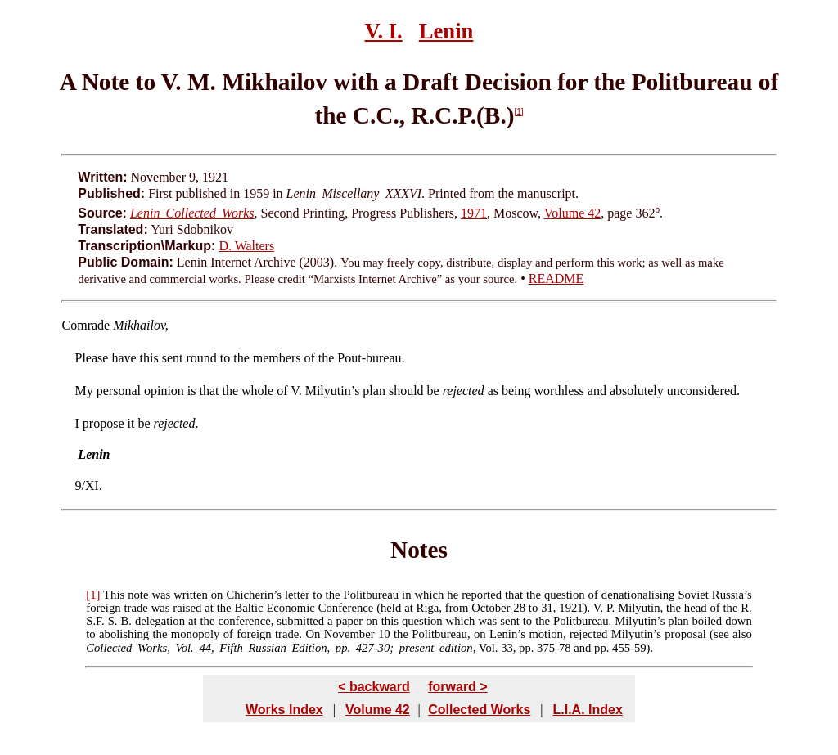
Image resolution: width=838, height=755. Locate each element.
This (113, 594)
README (556, 278)
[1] (519, 111)
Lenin (446, 31)
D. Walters (246, 246)
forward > (457, 687)
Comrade (86, 325)
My (84, 391)
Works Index (284, 710)
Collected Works (479, 710)
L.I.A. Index (587, 710)
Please (92, 358)
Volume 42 (572, 213)
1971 (474, 213)
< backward (374, 687)
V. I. (384, 31)
